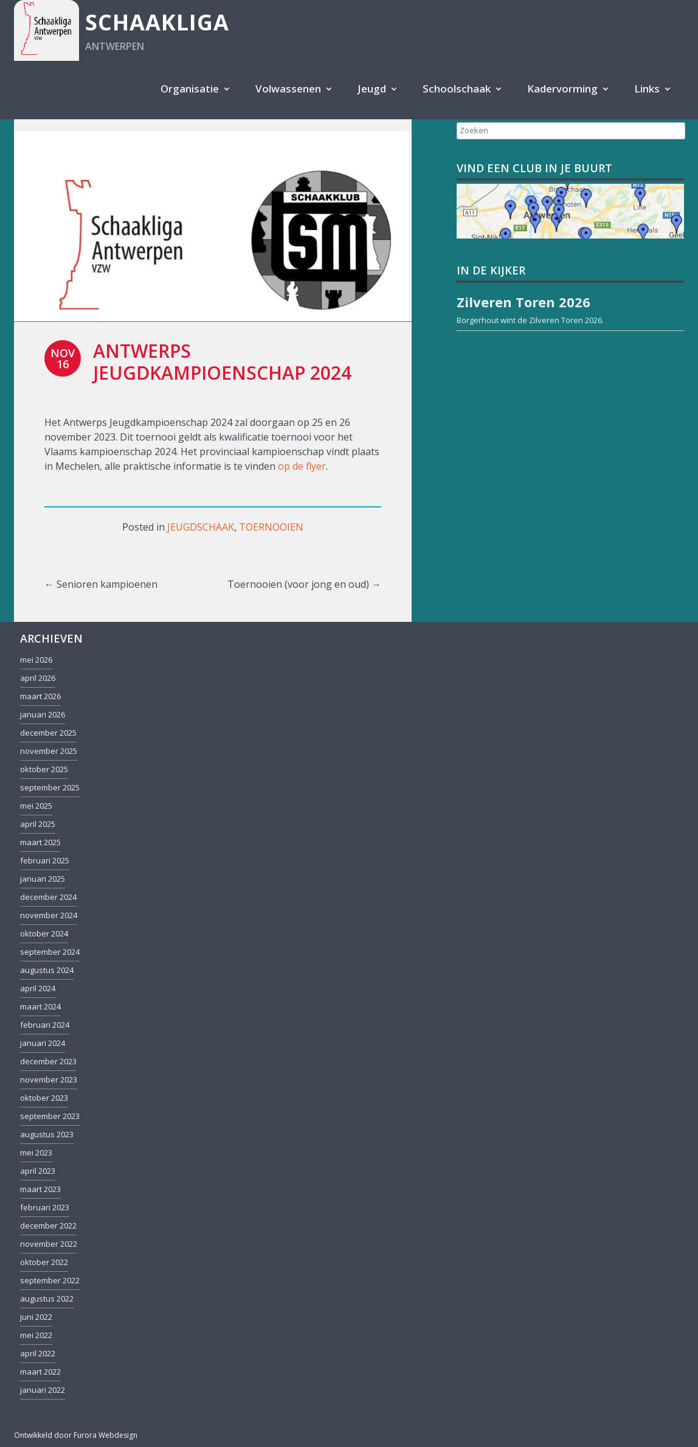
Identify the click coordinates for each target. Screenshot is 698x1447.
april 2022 (37, 1353)
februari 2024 (44, 1024)
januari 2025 (42, 878)
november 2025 (48, 750)
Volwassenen (288, 89)
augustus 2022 (47, 1298)
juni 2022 (36, 1316)
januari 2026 (42, 714)
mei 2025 (36, 805)
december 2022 (48, 1225)
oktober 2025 (44, 769)
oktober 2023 (44, 1097)
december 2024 (48, 896)
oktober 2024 (44, 933)
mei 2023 (36, 1152)
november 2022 (48, 1243)
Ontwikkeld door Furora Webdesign (75, 1435)
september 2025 (50, 787)
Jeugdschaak (200, 527)
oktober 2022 (44, 1262)
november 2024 (48, 915)
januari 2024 (42, 1042)
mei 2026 (36, 659)
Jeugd (372, 89)
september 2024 (50, 951)
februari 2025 (44, 860)
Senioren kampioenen (100, 584)
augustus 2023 (47, 1134)
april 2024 (37, 988)
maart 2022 (40, 1371)
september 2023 (50, 1116)
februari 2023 (44, 1207)
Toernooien (271, 527)
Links (647, 89)
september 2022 (50, 1280)
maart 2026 (40, 696)
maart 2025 (40, 842)
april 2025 (37, 823)
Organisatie (190, 89)
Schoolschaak (457, 89)
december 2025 (48, 732)
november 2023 (48, 1079)
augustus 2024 (47, 969)
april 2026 (37, 677)
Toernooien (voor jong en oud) (304, 584)
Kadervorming (562, 89)
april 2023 (37, 1170)
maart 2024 (40, 1006)
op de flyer (302, 466)
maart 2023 (40, 1189)
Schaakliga (157, 22)
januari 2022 (42, 1389)
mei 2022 (36, 1335)
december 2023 (48, 1061)
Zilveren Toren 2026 (565, 320)
